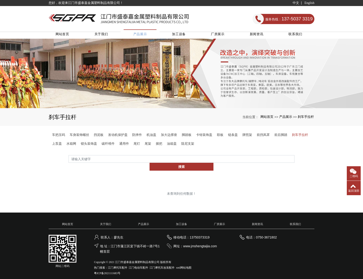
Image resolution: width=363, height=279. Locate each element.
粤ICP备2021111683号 (107, 267)
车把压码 (58, 137)
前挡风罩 (263, 137)
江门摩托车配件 (117, 262)
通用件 (124, 145)
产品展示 (143, 36)
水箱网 (71, 145)
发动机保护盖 (118, 137)
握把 (159, 145)
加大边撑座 (169, 137)
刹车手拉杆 (306, 119)
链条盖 (233, 137)
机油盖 (151, 137)
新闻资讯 (257, 36)
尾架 (148, 145)
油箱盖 (172, 145)
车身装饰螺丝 (79, 137)
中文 (296, 3)
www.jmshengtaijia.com (200, 240)
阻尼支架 (187, 145)
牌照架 (247, 137)
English (309, 3)
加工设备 (181, 36)
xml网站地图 (183, 262)
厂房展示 (219, 36)
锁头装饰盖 (89, 145)
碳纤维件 (108, 145)
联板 (220, 137)
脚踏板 (186, 137)
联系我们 (295, 36)
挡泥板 (98, 137)
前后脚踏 (280, 137)
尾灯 (137, 145)
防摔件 (137, 137)
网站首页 (68, 36)
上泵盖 (57, 145)
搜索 (294, 161)
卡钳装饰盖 (204, 137)
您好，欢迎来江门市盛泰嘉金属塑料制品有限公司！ (86, 3)
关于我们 (106, 36)
